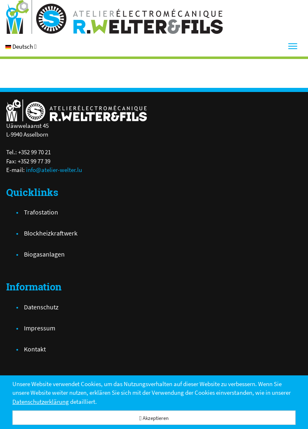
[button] (21, 46)
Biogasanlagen (44, 254)
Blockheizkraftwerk (51, 233)
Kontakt (35, 349)
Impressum (39, 328)
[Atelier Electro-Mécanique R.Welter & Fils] (154, 17)
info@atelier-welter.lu (54, 170)
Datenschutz (41, 307)
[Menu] (293, 46)
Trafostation (41, 212)
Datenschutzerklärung (40, 401)
